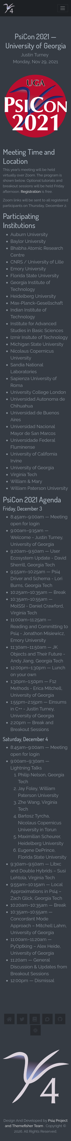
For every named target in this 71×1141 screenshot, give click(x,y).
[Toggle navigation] (62, 8)
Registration (31, 191)
